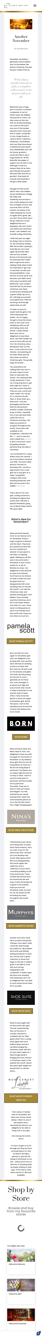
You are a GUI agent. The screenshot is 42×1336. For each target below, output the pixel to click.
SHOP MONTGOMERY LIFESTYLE (21, 1098)
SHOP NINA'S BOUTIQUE (21, 830)
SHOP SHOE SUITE (21, 1011)
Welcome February (17, 1264)
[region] (21, 1228)
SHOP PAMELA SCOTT (21, 641)
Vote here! (20, 486)
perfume (27, 439)
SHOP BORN (21, 737)
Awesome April (15, 1294)
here (15, 436)
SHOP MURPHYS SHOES (21, 925)
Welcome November (17, 1323)
